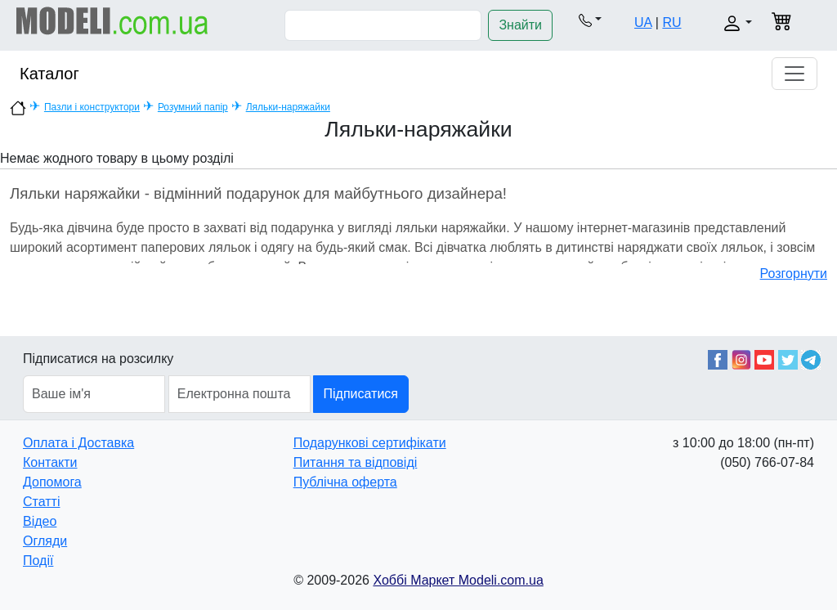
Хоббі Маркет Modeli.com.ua (458, 580)
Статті (41, 502)
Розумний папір (193, 107)
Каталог (49, 74)
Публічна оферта (345, 482)
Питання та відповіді (355, 462)
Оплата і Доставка (78, 443)
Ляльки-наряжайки (288, 107)
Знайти (520, 25)
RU (671, 22)
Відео (39, 521)
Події (38, 560)
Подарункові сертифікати (369, 443)
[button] (590, 19)
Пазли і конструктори (92, 107)
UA (642, 22)
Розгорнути (793, 273)
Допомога (52, 482)
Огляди (45, 541)
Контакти (50, 462)
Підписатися (361, 394)
